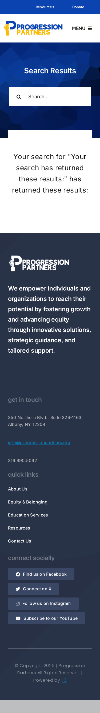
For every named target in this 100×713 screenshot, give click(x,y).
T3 (64, 680)
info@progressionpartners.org (39, 442)
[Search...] (50, 96)
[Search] (18, 96)
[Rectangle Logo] (33, 22)
